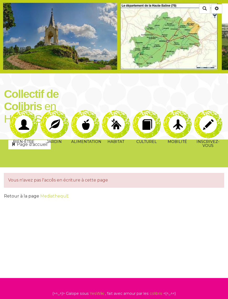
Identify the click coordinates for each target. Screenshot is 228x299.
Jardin (54, 116)
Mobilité (177, 116)
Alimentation (85, 116)
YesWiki (97, 293)
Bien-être (24, 116)
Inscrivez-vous (208, 116)
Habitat (116, 116)
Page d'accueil (30, 144)
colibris (156, 293)
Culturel (147, 116)
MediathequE (54, 196)
